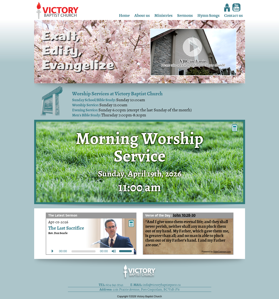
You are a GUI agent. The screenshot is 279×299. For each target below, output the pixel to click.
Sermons (185, 15)
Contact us (233, 15)
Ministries (163, 15)
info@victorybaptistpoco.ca (162, 285)
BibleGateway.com (222, 252)
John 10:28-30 (184, 215)
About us (142, 15)
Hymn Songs (208, 15)
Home (124, 15)
